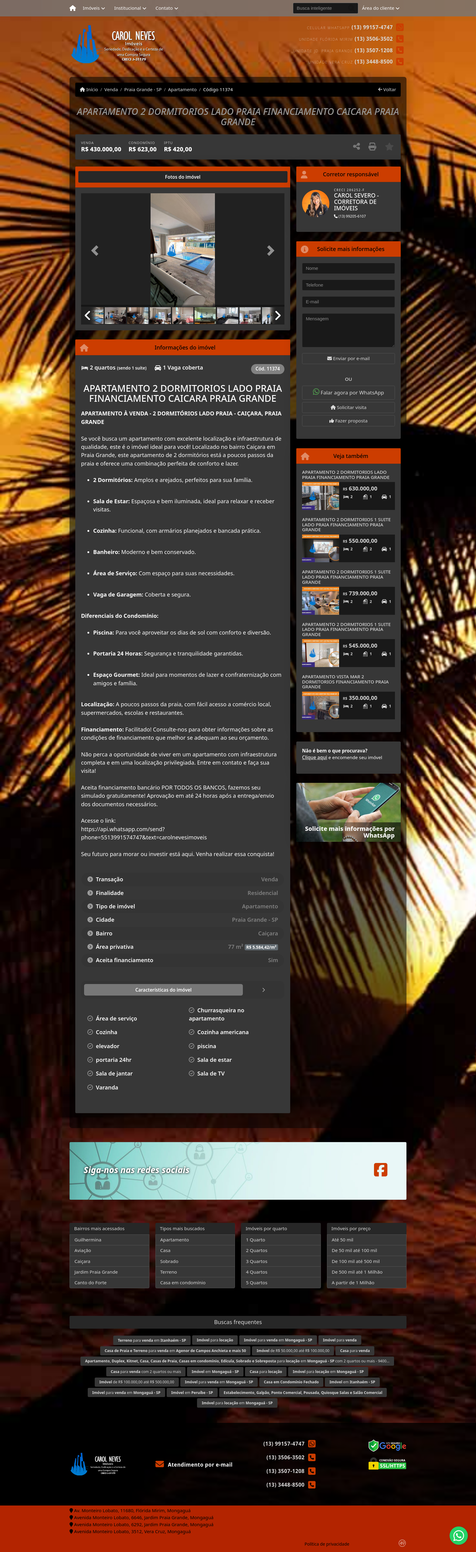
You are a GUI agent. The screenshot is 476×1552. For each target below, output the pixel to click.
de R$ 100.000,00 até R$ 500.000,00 (136, 1382)
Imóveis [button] (91, 8)
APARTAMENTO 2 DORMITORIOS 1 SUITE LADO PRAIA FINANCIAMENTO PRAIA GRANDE (346, 524)
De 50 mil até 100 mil (354, 1250)
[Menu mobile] (73, 8)
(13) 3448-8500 (374, 61)
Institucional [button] (127, 8)
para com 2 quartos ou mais (146, 1371)
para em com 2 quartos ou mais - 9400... (237, 1361)
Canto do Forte (90, 1282)
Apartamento (182, 89)
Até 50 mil (342, 1240)
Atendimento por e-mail (194, 1464)
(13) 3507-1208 (374, 50)
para (215, 1340)
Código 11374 (218, 89)
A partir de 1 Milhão (353, 1282)
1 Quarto (255, 1240)
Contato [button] (164, 8)
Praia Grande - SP (143, 89)
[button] (96, 251)
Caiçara (82, 1261)
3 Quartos (256, 1261)
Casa (165, 1250)
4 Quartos (256, 1272)
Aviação (82, 1250)
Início (89, 89)
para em (152, 1340)
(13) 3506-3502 (374, 38)
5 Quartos (256, 1282)
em (215, 1371)
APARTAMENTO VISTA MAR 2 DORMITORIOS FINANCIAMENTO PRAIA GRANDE (345, 681)
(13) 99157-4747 (372, 27)
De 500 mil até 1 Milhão (357, 1272)
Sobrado (169, 1261)
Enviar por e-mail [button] (348, 358)
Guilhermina (87, 1240)
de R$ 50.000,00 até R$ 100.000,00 (293, 1350)
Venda (111, 89)
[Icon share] (380, 1169)
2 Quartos (256, 1250)
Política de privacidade (326, 1544)
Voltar (387, 89)
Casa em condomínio (183, 1282)
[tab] (100, 177)
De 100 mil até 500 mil (356, 1261)
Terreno (168, 1272)
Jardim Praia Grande (96, 1272)
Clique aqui (314, 757)
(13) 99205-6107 (350, 216)
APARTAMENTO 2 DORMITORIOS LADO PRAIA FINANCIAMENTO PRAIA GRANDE (345, 474)
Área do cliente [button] (378, 8)
